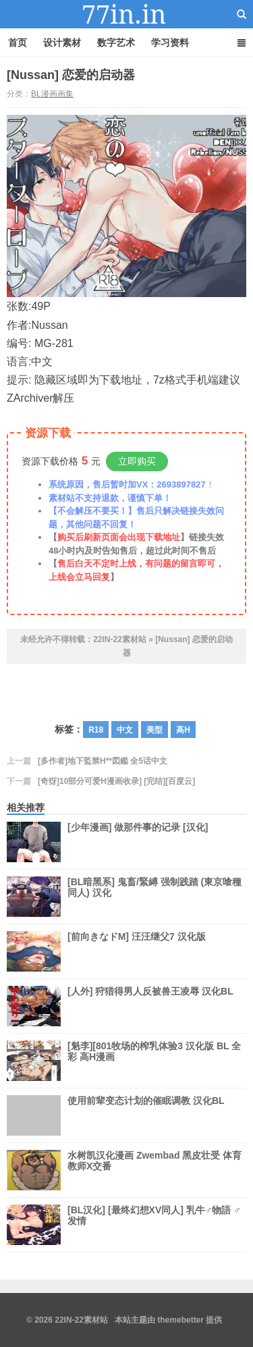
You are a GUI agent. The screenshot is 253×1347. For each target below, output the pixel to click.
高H (183, 730)
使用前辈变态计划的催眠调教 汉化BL (146, 1115)
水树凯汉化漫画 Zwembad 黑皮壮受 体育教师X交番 (154, 1170)
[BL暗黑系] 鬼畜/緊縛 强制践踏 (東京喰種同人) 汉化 (154, 896)
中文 (125, 730)
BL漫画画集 (52, 94)
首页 (17, 42)
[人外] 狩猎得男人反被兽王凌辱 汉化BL (150, 1006)
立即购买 (137, 461)
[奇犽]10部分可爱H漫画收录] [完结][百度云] (116, 781)
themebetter (180, 1320)
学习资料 (170, 42)
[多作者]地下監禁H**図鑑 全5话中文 (102, 761)
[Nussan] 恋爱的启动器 (71, 75)
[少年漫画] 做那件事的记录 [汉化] (137, 842)
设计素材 (62, 42)
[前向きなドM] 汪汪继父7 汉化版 (136, 951)
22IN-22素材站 (127, 14)
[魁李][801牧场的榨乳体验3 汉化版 (154, 1060)
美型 (154, 730)
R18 (95, 730)
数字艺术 (116, 42)
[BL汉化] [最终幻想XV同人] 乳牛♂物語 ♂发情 (154, 1225)
